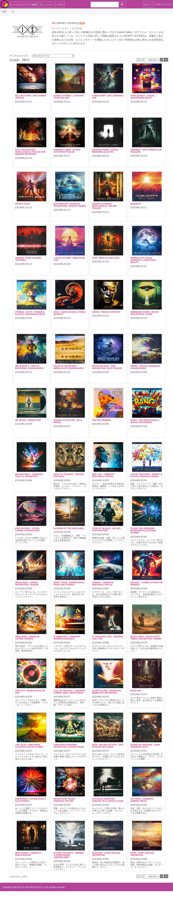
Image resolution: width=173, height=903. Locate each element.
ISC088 (105, 534)
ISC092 (105, 480)
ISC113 (67, 210)
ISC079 (144, 642)
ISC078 (28, 697)
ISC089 (67, 532)
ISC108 (105, 261)
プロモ (60, 4)
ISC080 (105, 642)
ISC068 (105, 805)
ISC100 (105, 372)
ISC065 (67, 861)
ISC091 (144, 480)
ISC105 (67, 318)
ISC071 (144, 751)
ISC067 (144, 805)
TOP (4, 11)
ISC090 (28, 534)
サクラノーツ (163, 4)
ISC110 (28, 264)
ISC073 (67, 751)
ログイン (148, 4)
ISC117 (67, 156)
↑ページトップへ (18, 876)
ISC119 (144, 102)
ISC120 (105, 102)
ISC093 (67, 480)
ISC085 (67, 588)
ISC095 (144, 426)
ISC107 (144, 266)
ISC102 (28, 372)
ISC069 (67, 805)
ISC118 (28, 158)
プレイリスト (47, 4)
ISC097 (67, 426)
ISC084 (105, 588)
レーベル (15, 4)
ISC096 (105, 424)
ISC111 (144, 207)
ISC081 (67, 642)
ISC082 (28, 642)
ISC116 (105, 156)
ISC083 (144, 588)
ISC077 (67, 697)
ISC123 (28, 102)
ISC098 (28, 424)
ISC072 (105, 751)
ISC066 (28, 859)
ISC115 (144, 156)
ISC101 (67, 372)
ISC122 (67, 102)
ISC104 (105, 316)
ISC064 (105, 859)
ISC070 (28, 805)
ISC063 (144, 859)
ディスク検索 (30, 4)
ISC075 (144, 694)
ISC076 (105, 697)
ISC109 (67, 264)
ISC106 (28, 318)
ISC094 (28, 480)
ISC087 (144, 537)
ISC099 (144, 372)
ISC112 (105, 212)
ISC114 (28, 207)
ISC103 (144, 318)
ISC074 (28, 751)
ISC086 (28, 588)
